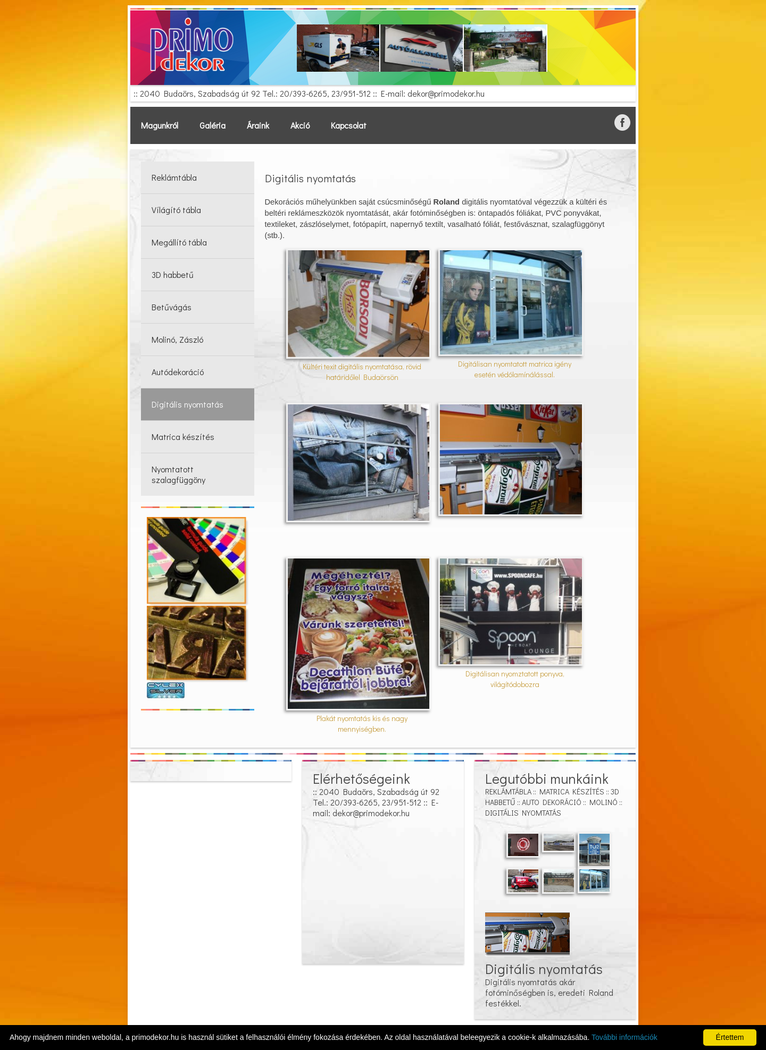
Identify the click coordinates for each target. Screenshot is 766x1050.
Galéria (212, 125)
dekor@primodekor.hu (446, 93)
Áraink (258, 125)
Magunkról (159, 125)
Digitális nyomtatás (187, 404)
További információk (624, 1037)
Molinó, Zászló (177, 339)
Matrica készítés (183, 436)
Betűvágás (172, 306)
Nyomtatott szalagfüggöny (178, 474)
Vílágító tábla (176, 209)
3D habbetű (173, 274)
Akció (300, 125)
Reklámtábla (174, 177)
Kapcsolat (349, 125)
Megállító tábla (179, 242)
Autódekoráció (178, 371)
